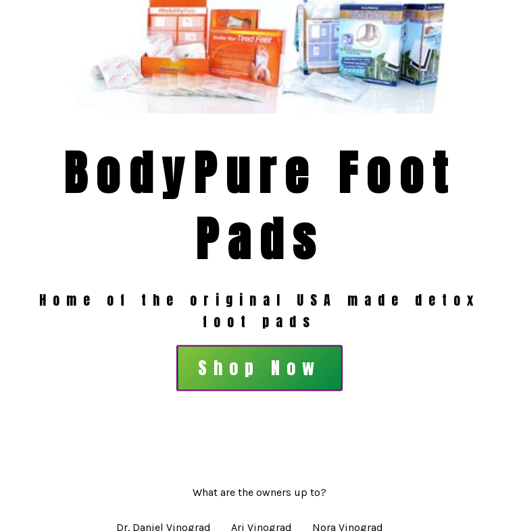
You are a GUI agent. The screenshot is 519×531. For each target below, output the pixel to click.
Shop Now (259, 368)
